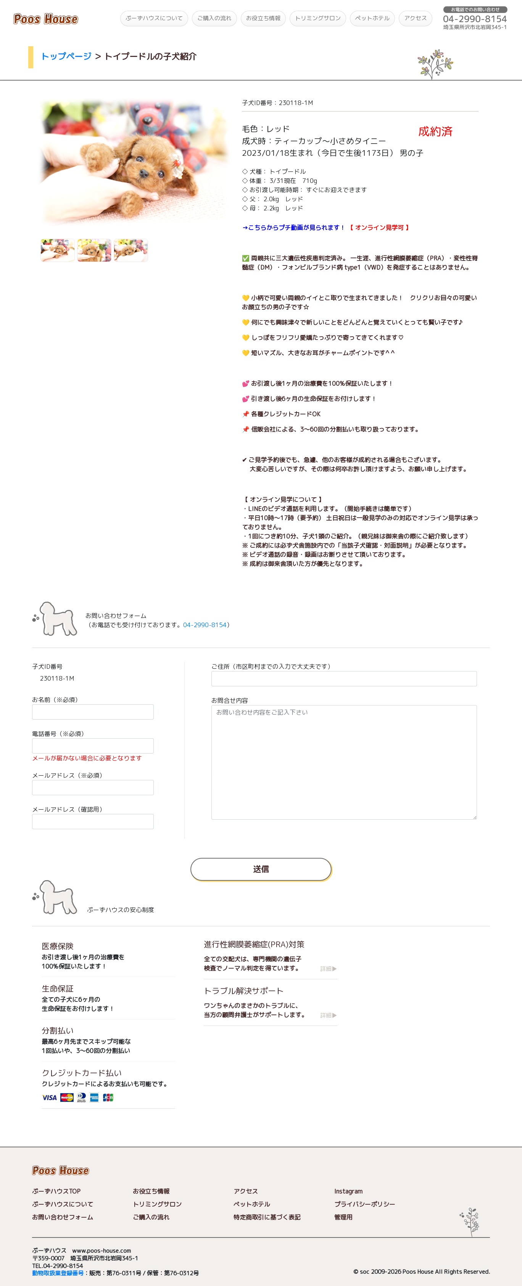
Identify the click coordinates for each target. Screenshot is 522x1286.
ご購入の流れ (214, 18)
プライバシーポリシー (364, 1204)
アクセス (415, 18)
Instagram (348, 1191)
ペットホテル (372, 18)
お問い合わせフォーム (62, 1217)
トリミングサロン (318, 18)
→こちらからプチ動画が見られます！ (294, 227)
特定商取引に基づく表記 (267, 1217)
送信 (261, 868)
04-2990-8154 (205, 625)
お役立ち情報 (263, 18)
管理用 (343, 1217)
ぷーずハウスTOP (56, 1191)
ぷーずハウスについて (154, 18)
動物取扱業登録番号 (58, 1274)
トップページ (66, 56)
